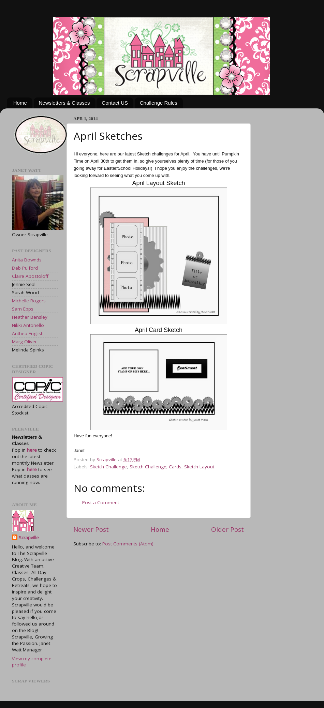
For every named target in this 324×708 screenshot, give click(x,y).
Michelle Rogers (29, 301)
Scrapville (107, 459)
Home (20, 103)
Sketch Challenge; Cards (155, 467)
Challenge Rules (158, 103)
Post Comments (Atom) (127, 544)
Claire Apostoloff (30, 276)
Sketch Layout (199, 467)
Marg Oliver (24, 341)
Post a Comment (100, 502)
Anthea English (28, 333)
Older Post (227, 529)
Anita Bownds (27, 260)
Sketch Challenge (108, 467)
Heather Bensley (29, 317)
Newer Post (91, 529)
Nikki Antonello (28, 325)
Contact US (115, 103)
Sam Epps (22, 309)
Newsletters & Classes (64, 103)
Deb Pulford (25, 268)
